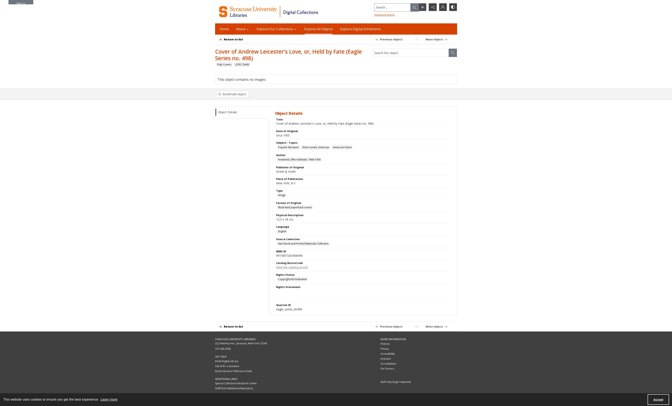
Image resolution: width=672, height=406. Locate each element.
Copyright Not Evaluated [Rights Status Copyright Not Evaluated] (292, 279)
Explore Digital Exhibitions (360, 29)
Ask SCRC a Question (227, 366)
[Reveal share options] (432, 7)
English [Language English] (282, 231)
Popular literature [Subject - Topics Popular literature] (288, 147)
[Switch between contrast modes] (453, 7)
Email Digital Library (226, 361)
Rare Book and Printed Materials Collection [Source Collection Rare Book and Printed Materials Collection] (303, 244)
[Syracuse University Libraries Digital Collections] (280, 11)
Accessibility (388, 354)
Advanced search (384, 14)
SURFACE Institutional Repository (234, 388)
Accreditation (388, 364)
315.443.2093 (223, 349)
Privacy (385, 349)
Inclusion (386, 359)
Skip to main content (21, 2)
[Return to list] (233, 39)
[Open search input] (422, 7)
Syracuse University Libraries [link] (235, 339)
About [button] (243, 29)
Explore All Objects (318, 29)
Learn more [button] (109, 399)
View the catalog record (292, 267)
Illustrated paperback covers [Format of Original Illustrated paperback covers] (295, 207)
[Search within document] (453, 53)
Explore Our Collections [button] (277, 29)
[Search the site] (392, 7)
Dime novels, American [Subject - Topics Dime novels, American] (315, 147)
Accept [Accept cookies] (658, 399)
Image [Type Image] (281, 195)
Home (224, 29)
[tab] (242, 112)
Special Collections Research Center (236, 383)
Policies (385, 344)
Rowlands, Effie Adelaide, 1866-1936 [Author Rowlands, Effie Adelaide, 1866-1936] (299, 159)
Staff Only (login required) (396, 382)
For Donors (387, 369)
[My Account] (443, 7)
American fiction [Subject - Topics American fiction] (342, 147)
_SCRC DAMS (242, 64)
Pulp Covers (224, 64)
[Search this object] (411, 53)
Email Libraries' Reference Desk (233, 371)
